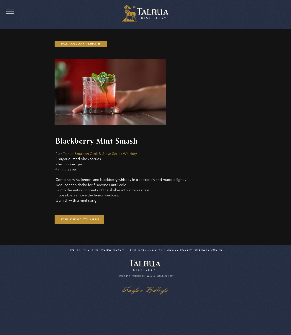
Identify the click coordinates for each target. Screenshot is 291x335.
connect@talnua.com (109, 249)
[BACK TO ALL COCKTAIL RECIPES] (81, 44)
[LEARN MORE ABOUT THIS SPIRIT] (79, 219)
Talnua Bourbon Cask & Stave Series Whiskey (100, 153)
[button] (10, 11)
